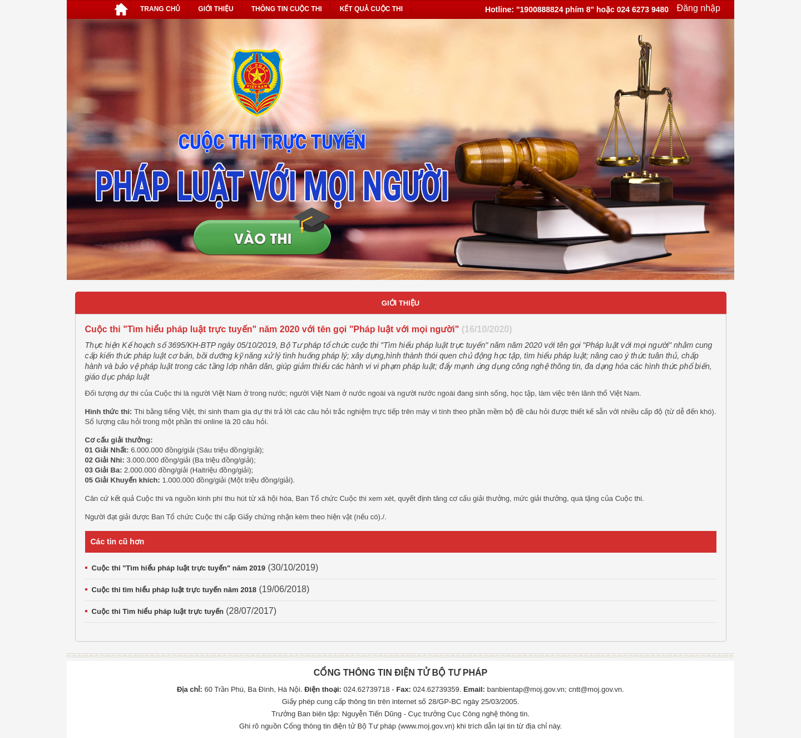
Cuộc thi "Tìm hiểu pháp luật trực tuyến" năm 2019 (179, 568)
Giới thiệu (215, 9)
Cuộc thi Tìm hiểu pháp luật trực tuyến (158, 611)
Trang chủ (160, 9)
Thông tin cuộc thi (286, 9)
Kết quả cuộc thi (371, 9)
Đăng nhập (697, 8)
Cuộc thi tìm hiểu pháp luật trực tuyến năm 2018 (174, 590)
